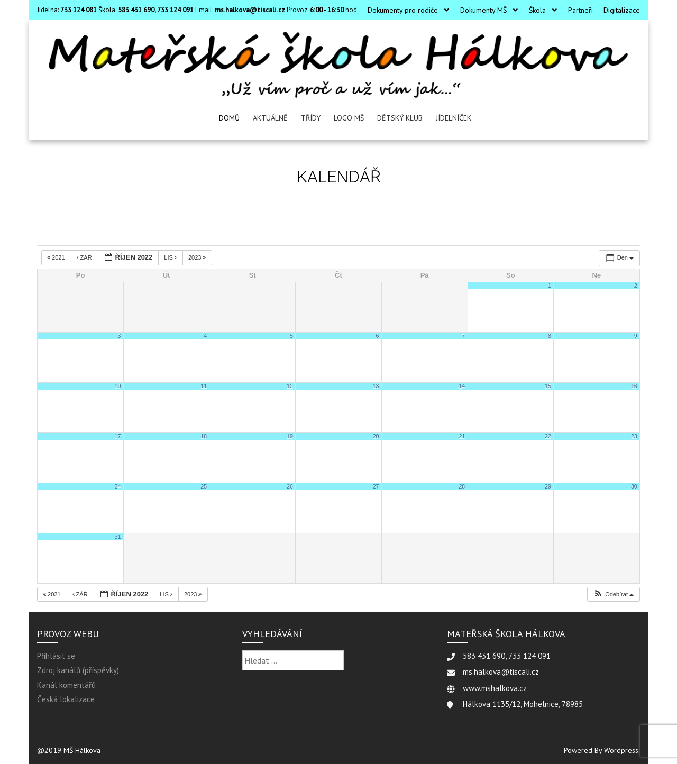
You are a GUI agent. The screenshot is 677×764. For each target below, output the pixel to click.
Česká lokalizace (66, 699)
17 (118, 436)
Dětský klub (400, 118)
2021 (57, 257)
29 (548, 486)
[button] (613, 594)
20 (376, 436)
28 (462, 486)
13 (376, 386)
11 (203, 386)
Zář (85, 257)
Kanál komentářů (66, 685)
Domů (229, 118)
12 (290, 386)
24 (118, 486)
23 (634, 436)
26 (290, 486)
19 (290, 436)
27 (376, 486)
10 (118, 386)
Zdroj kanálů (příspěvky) (78, 670)
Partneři (580, 10)
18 (203, 436)
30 (634, 486)
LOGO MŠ (349, 118)
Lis (171, 257)
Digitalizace (621, 10)
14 (462, 386)
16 (634, 386)
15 (548, 386)
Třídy (311, 118)
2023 (198, 257)
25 (203, 486)
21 (462, 436)
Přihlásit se (56, 656)
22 (548, 436)
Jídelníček (453, 118)
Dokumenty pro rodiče (403, 10)
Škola (537, 10)
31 (118, 536)
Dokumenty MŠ (483, 10)
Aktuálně (270, 118)
